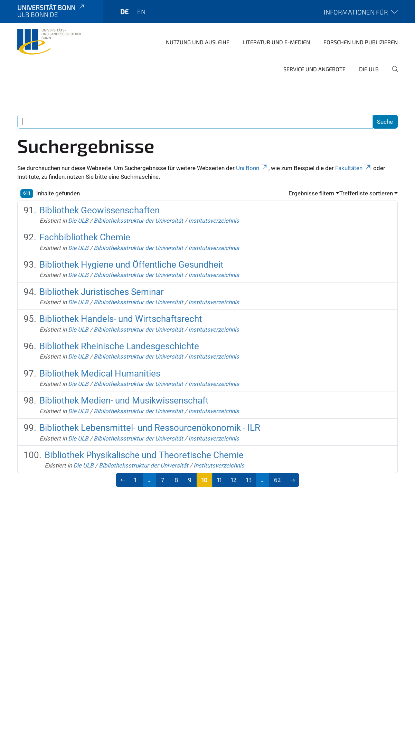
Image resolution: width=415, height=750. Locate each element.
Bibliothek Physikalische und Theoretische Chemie (144, 455)
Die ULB (369, 69)
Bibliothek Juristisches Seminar (101, 292)
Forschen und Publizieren (360, 42)
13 (249, 479)
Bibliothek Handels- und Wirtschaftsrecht (120, 319)
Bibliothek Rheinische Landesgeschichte (119, 346)
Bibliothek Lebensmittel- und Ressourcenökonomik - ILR (149, 428)
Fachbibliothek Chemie (84, 237)
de (124, 12)
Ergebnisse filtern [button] (311, 193)
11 (219, 479)
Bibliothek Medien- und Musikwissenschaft (124, 400)
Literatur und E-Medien (276, 42)
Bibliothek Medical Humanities (99, 373)
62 (277, 479)
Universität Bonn (51, 7)
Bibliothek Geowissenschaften (99, 210)
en (141, 12)
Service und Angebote (314, 69)
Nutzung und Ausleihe (197, 42)
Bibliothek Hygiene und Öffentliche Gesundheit (131, 264)
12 (234, 479)
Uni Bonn (252, 168)
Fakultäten (353, 168)
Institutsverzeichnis (213, 220)
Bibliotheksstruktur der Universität (138, 220)
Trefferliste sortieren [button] (366, 193)
